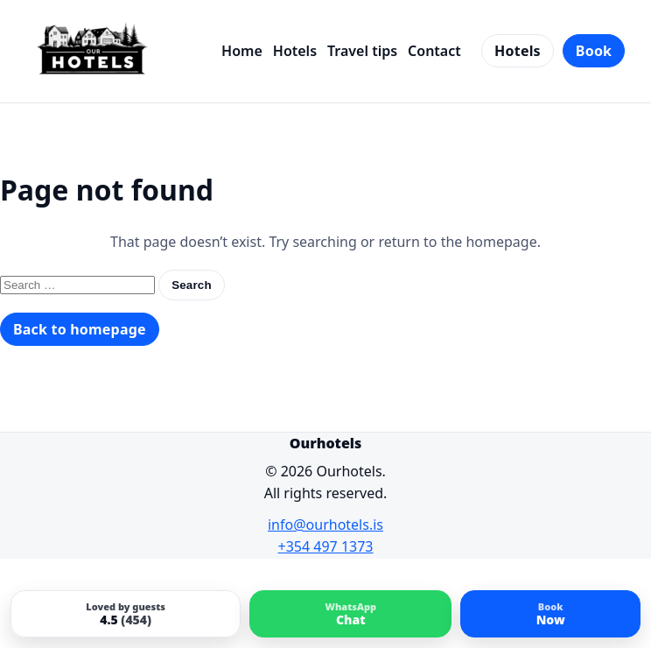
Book (594, 50)
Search (192, 285)
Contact (434, 50)
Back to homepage (79, 329)
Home (241, 50)
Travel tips (362, 50)
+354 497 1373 (326, 546)
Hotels (295, 50)
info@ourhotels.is (325, 524)
